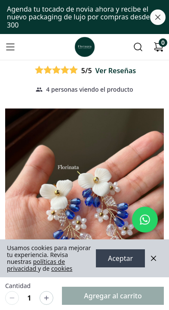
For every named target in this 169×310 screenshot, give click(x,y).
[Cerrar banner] (158, 17)
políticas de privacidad (36, 265)
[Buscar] (138, 47)
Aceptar (120, 258)
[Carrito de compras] (158, 47)
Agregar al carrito (112, 296)
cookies (61, 268)
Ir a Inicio (83, 45)
